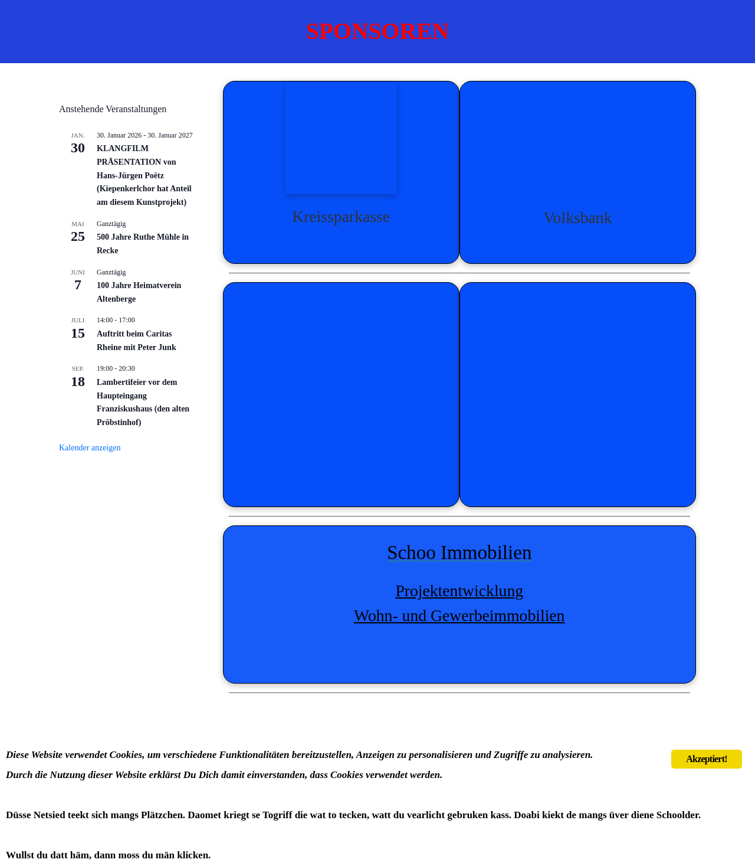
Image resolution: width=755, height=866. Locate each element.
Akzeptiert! (706, 759)
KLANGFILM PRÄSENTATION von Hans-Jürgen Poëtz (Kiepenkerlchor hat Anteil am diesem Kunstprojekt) (144, 175)
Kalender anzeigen (90, 447)
